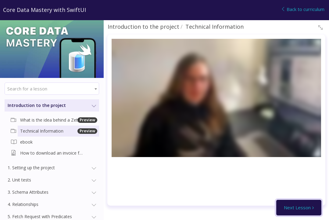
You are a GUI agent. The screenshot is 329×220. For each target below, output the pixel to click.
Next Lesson (297, 207)
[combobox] (52, 88)
